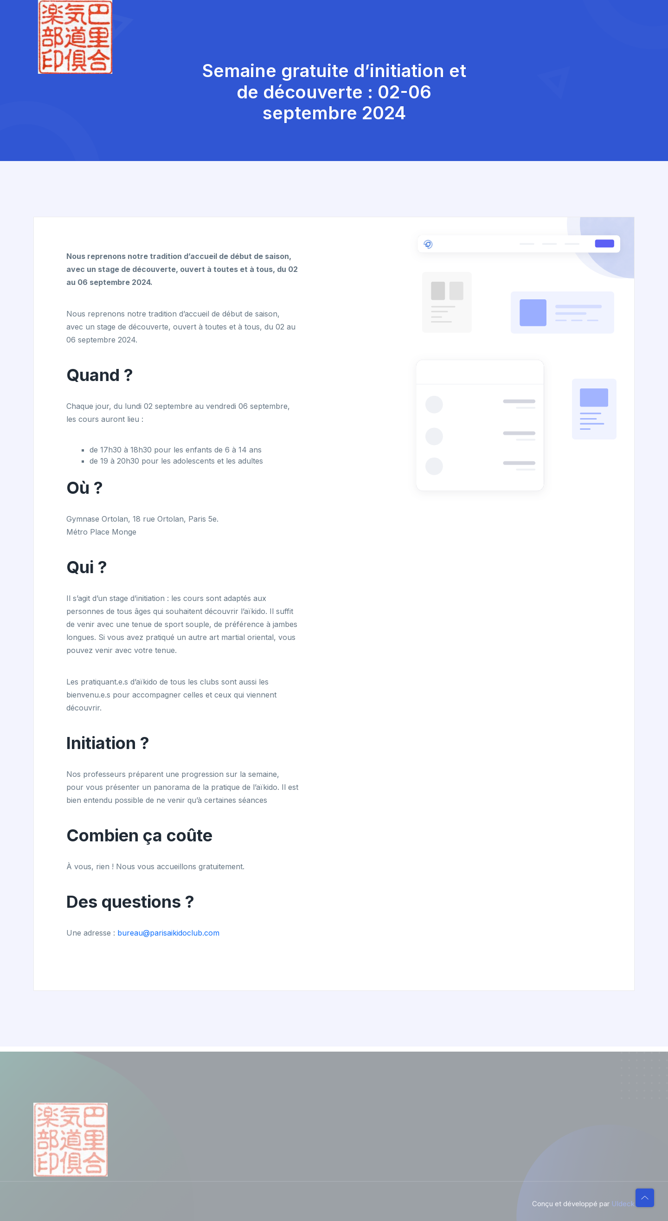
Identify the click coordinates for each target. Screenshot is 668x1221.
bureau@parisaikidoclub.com (168, 932)
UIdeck (623, 1207)
